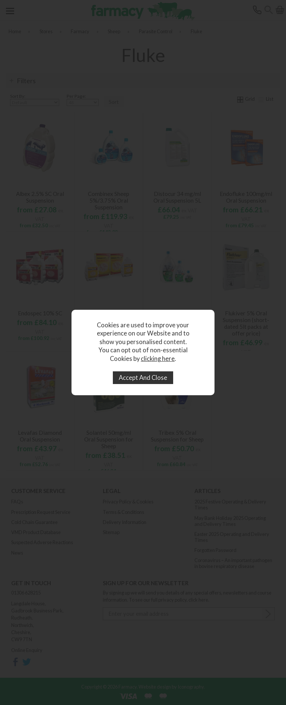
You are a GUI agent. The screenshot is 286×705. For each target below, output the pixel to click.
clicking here (158, 358)
